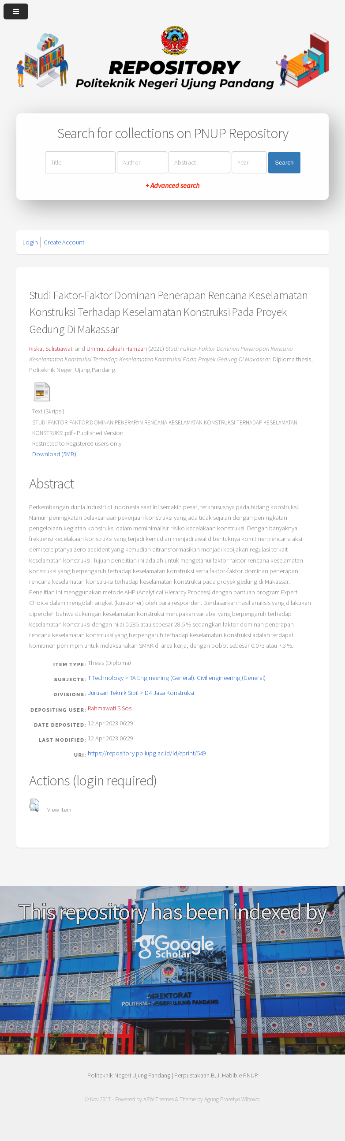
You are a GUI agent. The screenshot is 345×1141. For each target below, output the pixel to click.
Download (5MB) (54, 454)
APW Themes (158, 1099)
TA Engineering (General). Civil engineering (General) (198, 678)
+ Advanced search (172, 185)
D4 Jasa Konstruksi (169, 693)
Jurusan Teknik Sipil (113, 693)
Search (284, 162)
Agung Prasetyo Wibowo (231, 1099)
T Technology (106, 678)
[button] (34, 805)
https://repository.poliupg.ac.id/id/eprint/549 (147, 753)
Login (30, 242)
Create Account (64, 242)
